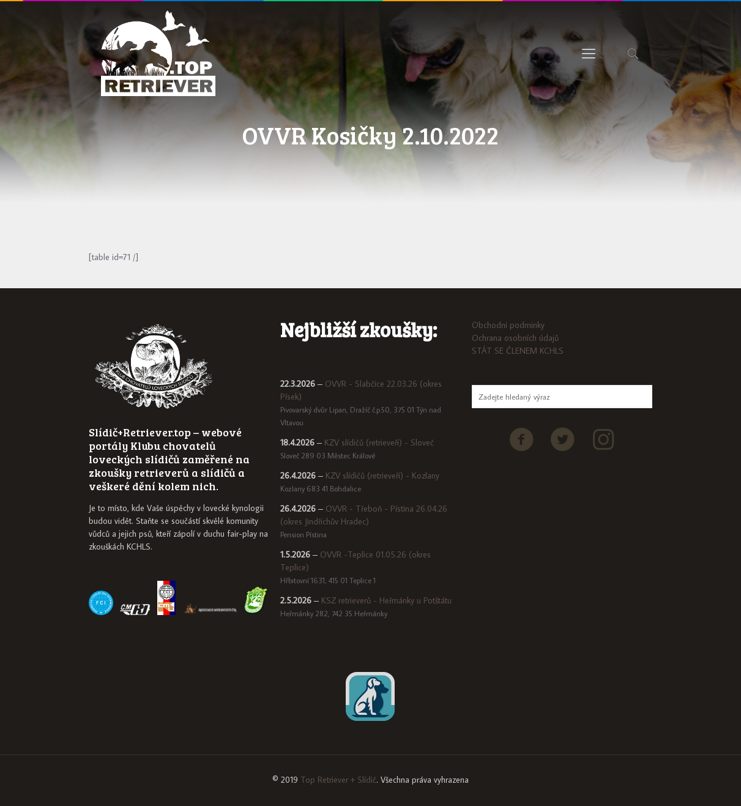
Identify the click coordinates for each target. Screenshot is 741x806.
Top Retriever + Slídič (338, 779)
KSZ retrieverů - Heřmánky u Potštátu (386, 600)
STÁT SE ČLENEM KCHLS (518, 350)
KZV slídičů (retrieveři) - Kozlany (382, 475)
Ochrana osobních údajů (515, 337)
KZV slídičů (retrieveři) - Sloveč (379, 442)
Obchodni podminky (508, 324)
